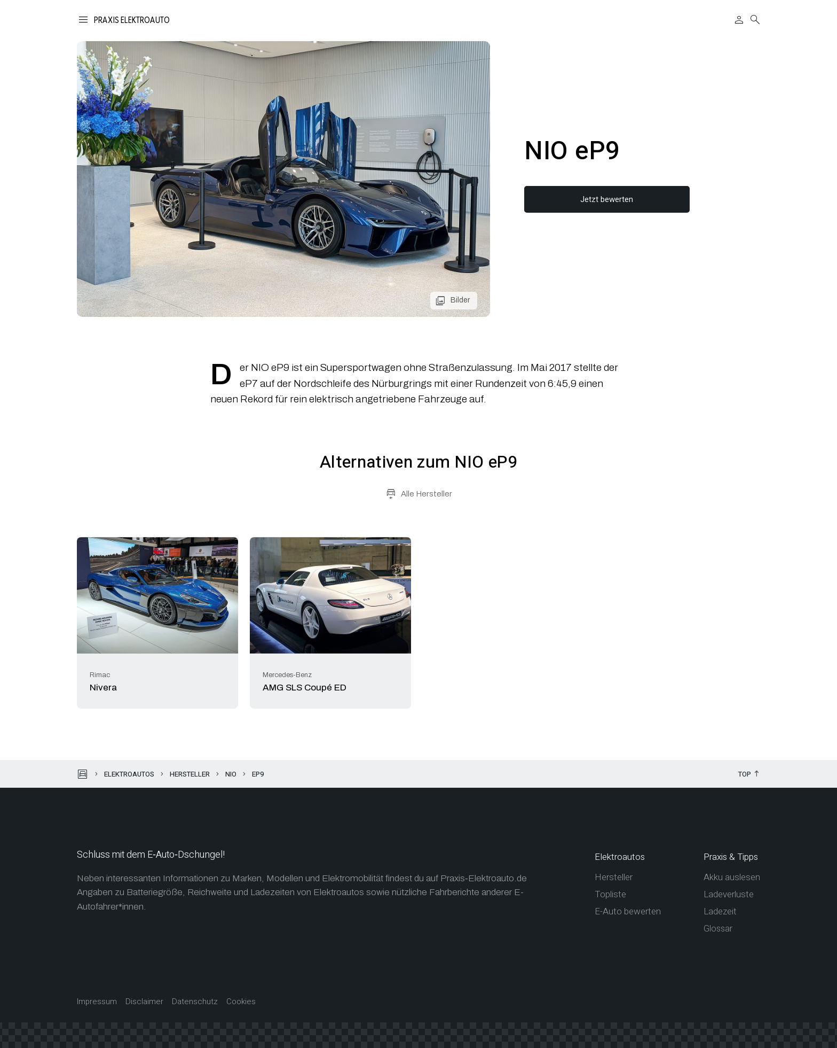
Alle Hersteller (426, 494)
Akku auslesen (732, 877)
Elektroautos (129, 774)
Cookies (241, 1001)
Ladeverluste (729, 894)
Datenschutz (195, 1001)
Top (744, 775)
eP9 (258, 774)
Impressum (97, 1001)
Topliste (610, 894)
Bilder (460, 300)
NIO (230, 774)
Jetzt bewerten (606, 199)
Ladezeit (720, 911)
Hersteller (190, 774)
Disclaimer (144, 1001)
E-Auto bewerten (628, 911)
